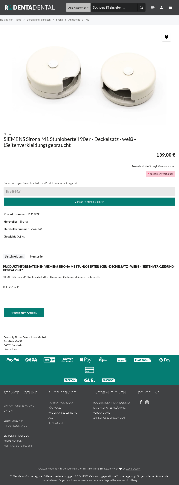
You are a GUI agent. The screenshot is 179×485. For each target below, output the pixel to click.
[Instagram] (147, 403)
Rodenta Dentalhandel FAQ (111, 402)
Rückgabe (55, 407)
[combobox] (113, 7)
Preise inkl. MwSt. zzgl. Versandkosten (153, 166)
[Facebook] (141, 403)
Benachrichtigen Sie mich (89, 201)
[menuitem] (67, 402)
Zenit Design (133, 468)
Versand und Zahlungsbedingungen (109, 415)
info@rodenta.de (15, 425)
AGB (50, 417)
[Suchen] (141, 7)
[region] (89, 76)
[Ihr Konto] (161, 8)
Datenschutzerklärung (109, 407)
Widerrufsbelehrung (62, 412)
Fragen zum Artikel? (24, 312)
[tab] (14, 256)
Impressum (55, 422)
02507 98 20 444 (13, 420)
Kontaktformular (60, 402)
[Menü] (153, 8)
